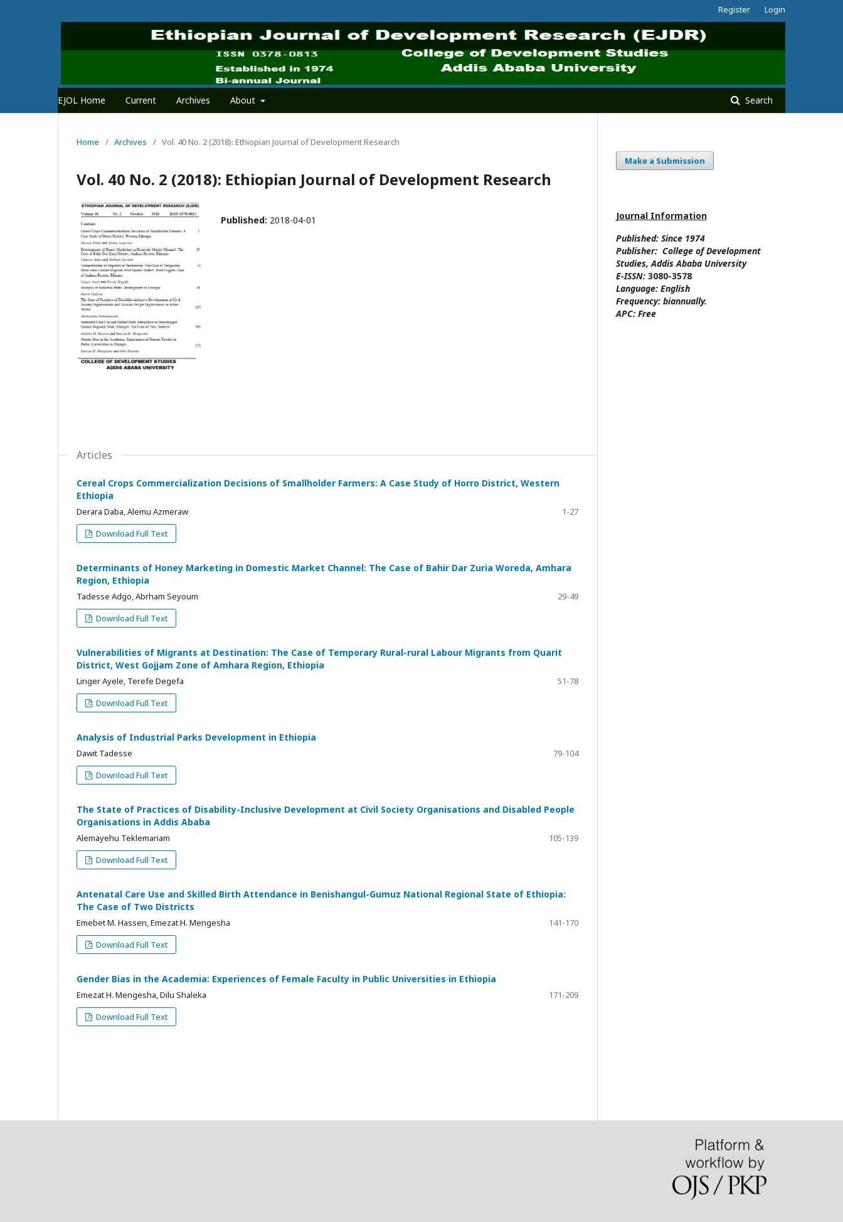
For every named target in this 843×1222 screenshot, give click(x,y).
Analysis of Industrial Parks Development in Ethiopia (196, 737)
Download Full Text (130, 533)
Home (88, 141)
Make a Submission (665, 160)
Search (758, 100)
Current (140, 100)
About (244, 100)
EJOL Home (81, 100)
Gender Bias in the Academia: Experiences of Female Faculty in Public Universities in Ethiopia (286, 979)
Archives (193, 100)
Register (734, 9)
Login (775, 9)
